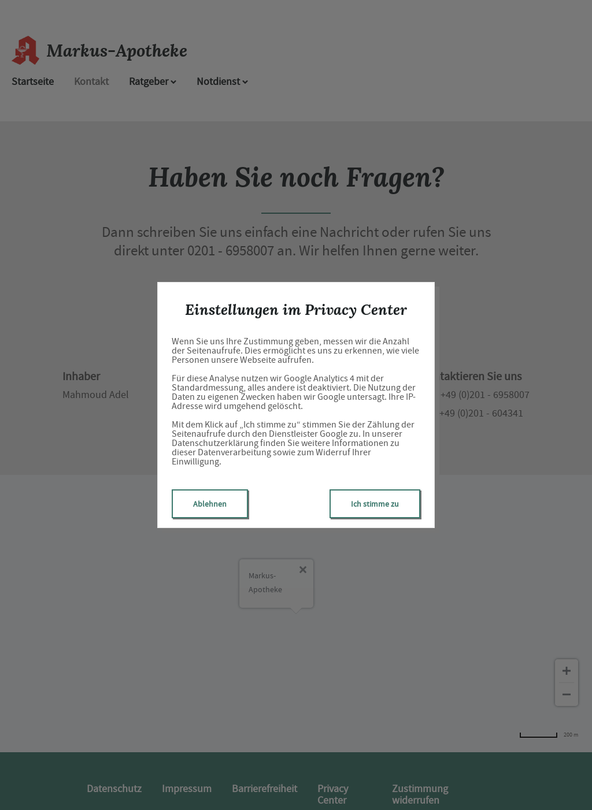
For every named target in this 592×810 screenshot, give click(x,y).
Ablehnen (210, 504)
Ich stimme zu (375, 504)
